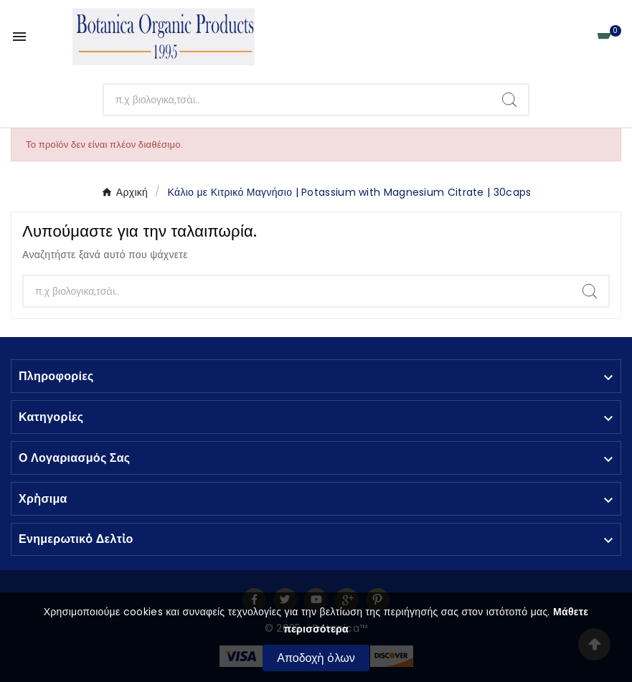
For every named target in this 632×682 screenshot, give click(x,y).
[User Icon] (571, 37)
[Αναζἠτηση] (297, 100)
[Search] (509, 100)
